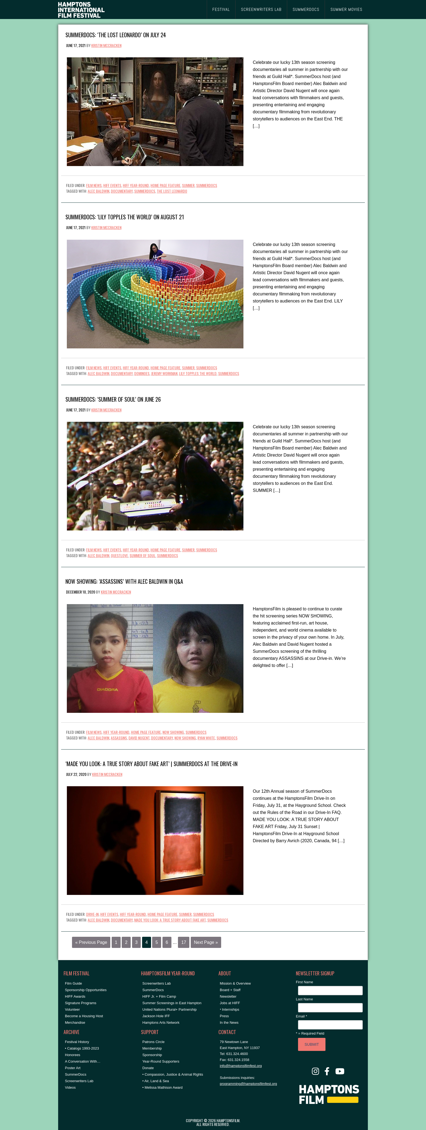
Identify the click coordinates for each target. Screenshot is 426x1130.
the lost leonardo (172, 191)
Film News (94, 185)
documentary (122, 191)
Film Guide (73, 983)
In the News (229, 1022)
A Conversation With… (83, 1061)
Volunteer (72, 1009)
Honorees (72, 1055)
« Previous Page (91, 942)
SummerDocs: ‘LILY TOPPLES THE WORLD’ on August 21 (124, 216)
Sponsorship (152, 1055)
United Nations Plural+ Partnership (169, 1009)
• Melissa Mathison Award (162, 1087)
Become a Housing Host (84, 1016)
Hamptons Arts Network (161, 1022)
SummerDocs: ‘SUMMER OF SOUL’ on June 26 (113, 398)
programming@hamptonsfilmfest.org (248, 1084)
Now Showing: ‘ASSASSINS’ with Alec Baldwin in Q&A (124, 581)
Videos (70, 1087)
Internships (230, 1009)
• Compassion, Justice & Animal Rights (172, 1074)
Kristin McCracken (106, 45)
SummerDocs (206, 185)
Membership (152, 1048)
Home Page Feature (165, 185)
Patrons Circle (153, 1042)
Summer (188, 185)
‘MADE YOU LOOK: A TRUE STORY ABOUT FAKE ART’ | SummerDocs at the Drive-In (151, 763)
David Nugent (139, 738)
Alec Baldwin (98, 191)
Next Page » (206, 942)
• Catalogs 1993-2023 (82, 1048)
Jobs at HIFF (230, 1003)
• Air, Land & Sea (155, 1081)
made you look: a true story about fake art (170, 920)
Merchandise (75, 1022)
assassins (119, 738)
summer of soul (142, 555)
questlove (119, 555)
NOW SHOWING (173, 732)
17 (183, 942)
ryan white (206, 738)
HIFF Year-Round (136, 185)
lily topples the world (198, 373)
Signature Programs (80, 1003)
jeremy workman (164, 373)
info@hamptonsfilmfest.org (241, 1066)
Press (224, 1016)
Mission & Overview (235, 983)
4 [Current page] (146, 942)
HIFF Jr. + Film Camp (159, 996)
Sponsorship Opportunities (85, 990)
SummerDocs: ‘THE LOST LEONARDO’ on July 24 (115, 34)
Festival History (77, 1042)
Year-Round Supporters (160, 1061)
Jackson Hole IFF (156, 1016)
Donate (148, 1068)
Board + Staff (230, 990)
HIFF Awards (75, 996)
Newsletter (228, 996)
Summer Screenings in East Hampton (171, 1003)
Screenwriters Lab (79, 1081)
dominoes (141, 373)
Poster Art (72, 1068)
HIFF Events (112, 185)
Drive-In (92, 914)
